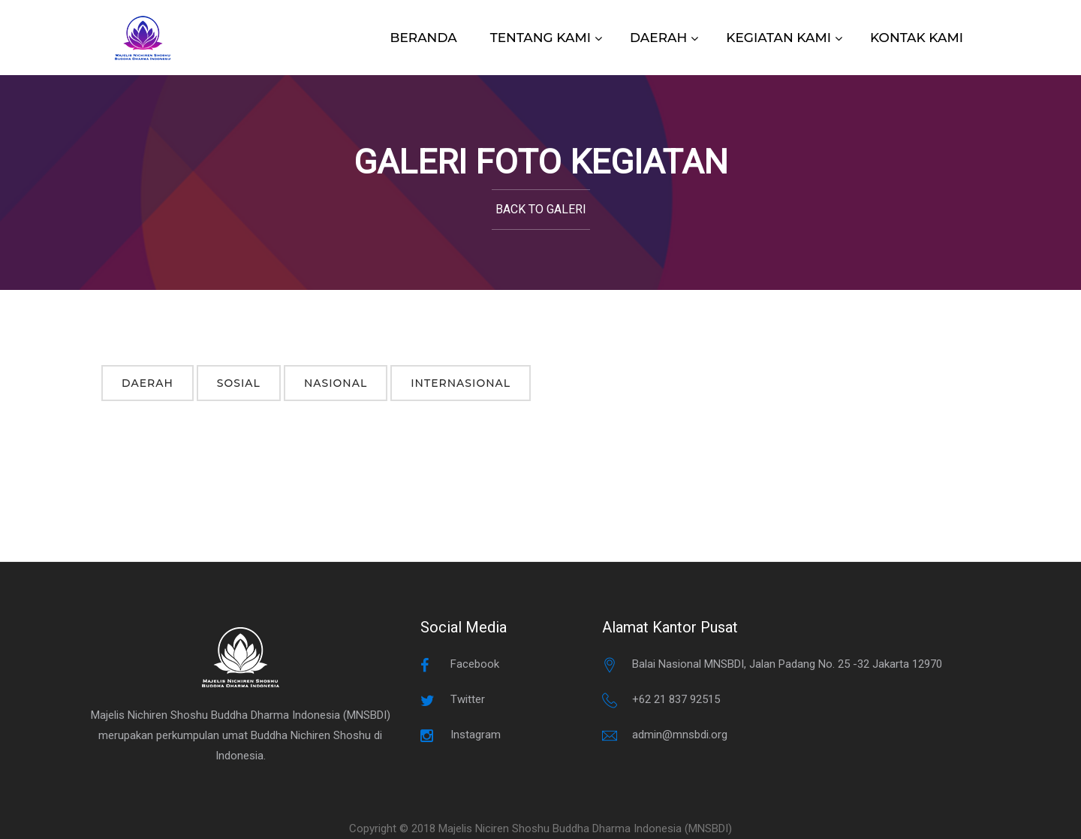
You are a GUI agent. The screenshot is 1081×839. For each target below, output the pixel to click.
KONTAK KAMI (916, 37)
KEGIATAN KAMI (778, 37)
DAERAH (658, 37)
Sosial (238, 383)
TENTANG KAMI (540, 37)
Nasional (335, 383)
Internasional (460, 383)
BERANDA (423, 37)
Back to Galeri (540, 209)
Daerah (147, 383)
